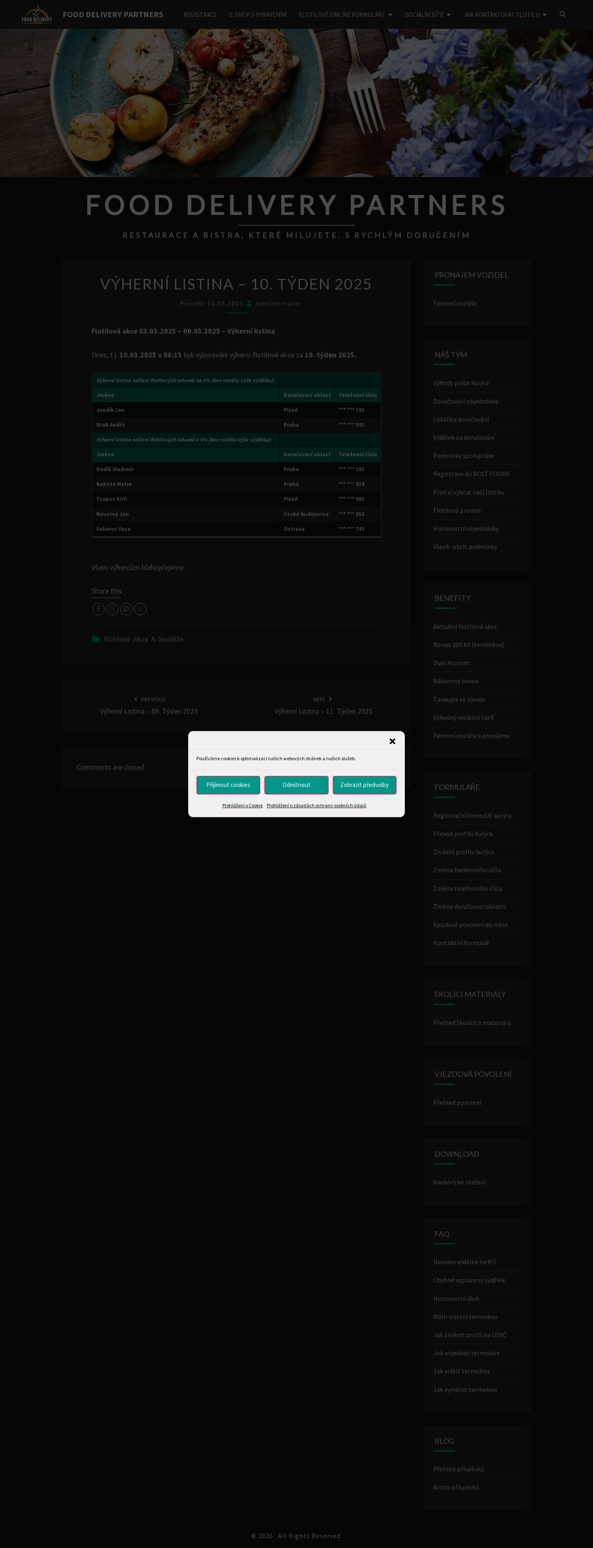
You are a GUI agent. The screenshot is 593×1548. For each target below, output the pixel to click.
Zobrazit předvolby (364, 785)
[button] (392, 741)
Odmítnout (296, 785)
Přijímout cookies (228, 785)
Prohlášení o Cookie (242, 805)
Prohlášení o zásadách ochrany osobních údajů (317, 805)
